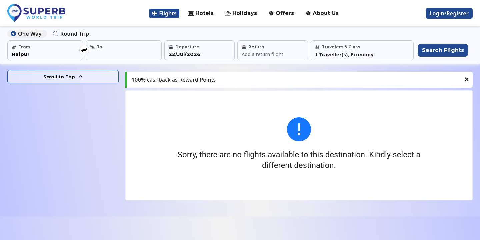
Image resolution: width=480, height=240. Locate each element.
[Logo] (36, 13)
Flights (164, 13)
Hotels (201, 13)
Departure (184, 47)
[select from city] (45, 54)
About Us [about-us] (322, 13)
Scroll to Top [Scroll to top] (63, 76)
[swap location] (84, 50)
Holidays (241, 13)
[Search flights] (442, 50)
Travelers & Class (337, 47)
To (96, 47)
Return (253, 47)
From (21, 47)
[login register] (449, 13)
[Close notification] (466, 84)
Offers (281, 13)
